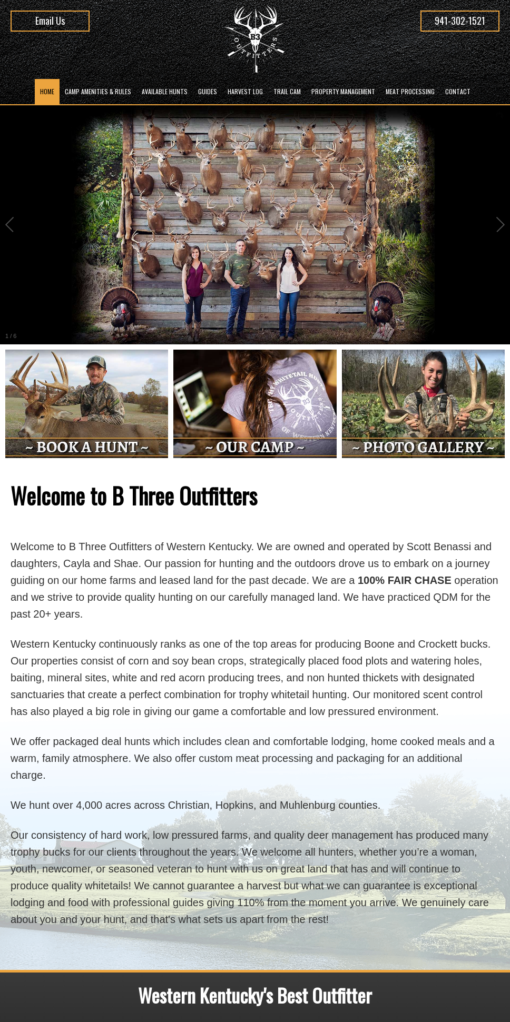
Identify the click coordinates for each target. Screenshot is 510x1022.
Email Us (50, 20)
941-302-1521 (460, 20)
